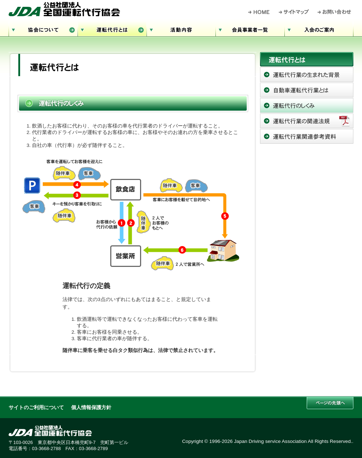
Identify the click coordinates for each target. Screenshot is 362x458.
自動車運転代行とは (306, 90)
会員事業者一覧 (249, 29)
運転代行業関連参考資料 (306, 136)
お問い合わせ (334, 12)
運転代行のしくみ (306, 105)
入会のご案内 (318, 29)
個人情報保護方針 (91, 407)
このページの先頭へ (330, 403)
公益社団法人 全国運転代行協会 (64, 9)
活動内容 (181, 29)
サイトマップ (294, 12)
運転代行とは (112, 29)
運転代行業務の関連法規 (306, 121)
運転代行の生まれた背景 (306, 74)
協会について (43, 29)
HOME (259, 12)
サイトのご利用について (36, 407)
